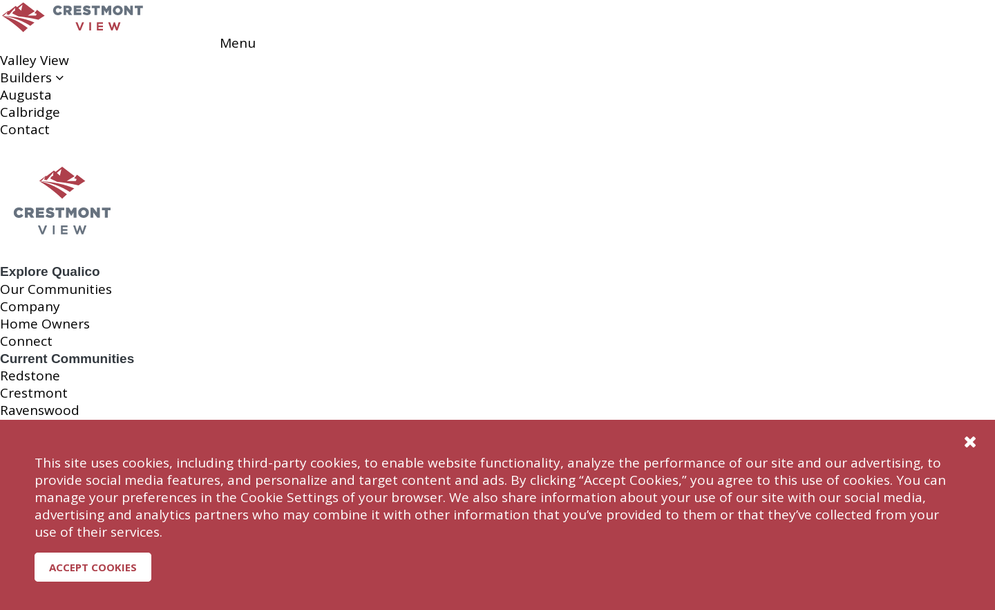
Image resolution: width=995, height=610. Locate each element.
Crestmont (34, 393)
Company (30, 306)
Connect (26, 341)
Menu (238, 43)
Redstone (30, 376)
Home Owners (45, 324)
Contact (25, 129)
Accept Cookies (93, 567)
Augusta (26, 95)
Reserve (55, 43)
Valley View (34, 60)
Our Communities (56, 289)
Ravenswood (39, 410)
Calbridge (30, 112)
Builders (32, 77)
